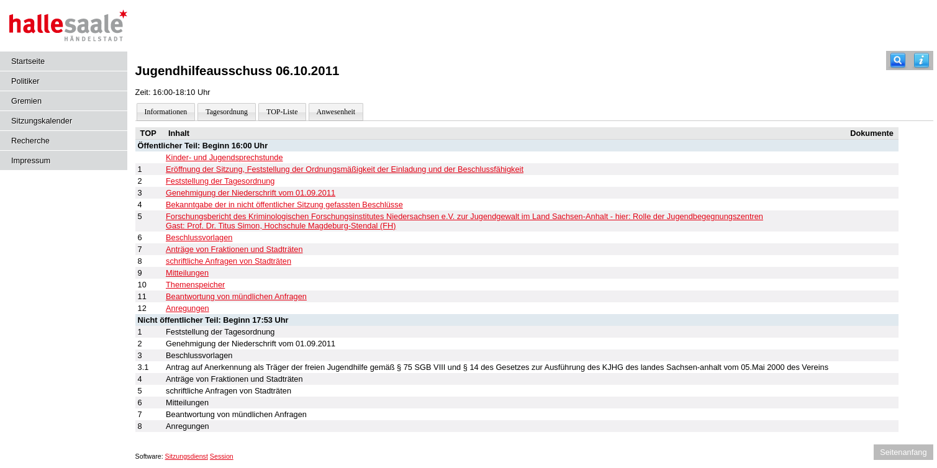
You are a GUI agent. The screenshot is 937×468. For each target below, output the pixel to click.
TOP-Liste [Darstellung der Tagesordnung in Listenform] (281, 111)
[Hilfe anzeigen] (921, 60)
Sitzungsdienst (186, 456)
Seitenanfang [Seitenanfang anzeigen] (903, 452)
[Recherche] (898, 60)
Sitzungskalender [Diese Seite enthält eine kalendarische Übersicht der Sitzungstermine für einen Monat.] (41, 120)
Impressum (30, 160)
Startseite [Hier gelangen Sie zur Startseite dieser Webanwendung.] (28, 61)
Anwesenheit (336, 111)
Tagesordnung (227, 111)
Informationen (166, 111)
